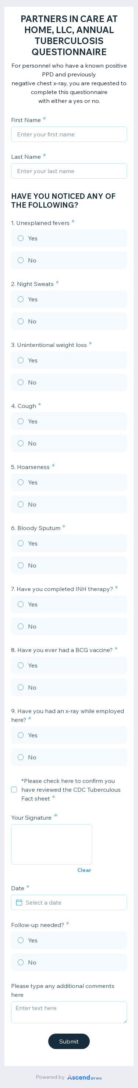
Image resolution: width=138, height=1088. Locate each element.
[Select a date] (73, 902)
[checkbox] (14, 789)
